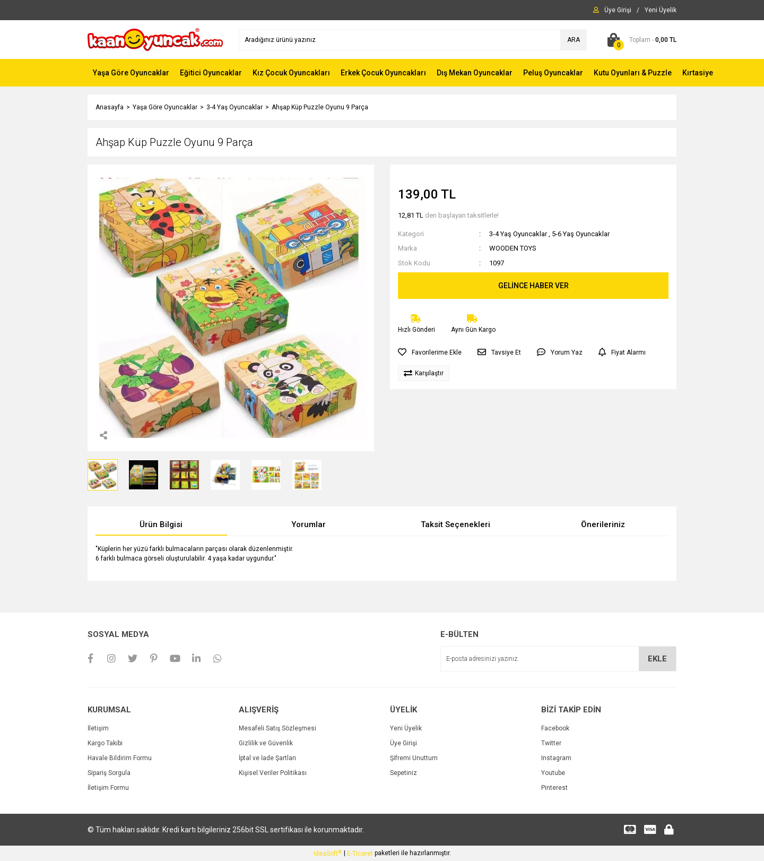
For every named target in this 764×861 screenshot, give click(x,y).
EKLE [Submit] (657, 659)
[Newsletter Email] (558, 659)
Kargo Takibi (105, 743)
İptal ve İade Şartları (267, 758)
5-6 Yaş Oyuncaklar (581, 234)
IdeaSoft (328, 853)
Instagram (556, 758)
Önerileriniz (603, 524)
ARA (573, 40)
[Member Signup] (660, 10)
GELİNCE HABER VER (533, 285)
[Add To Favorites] (430, 352)
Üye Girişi (403, 743)
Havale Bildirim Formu (120, 758)
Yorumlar (308, 524)
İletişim (98, 728)
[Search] (413, 39)
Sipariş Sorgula (109, 773)
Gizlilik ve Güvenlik (266, 743)
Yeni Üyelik (406, 728)
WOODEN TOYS (512, 248)
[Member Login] (617, 10)
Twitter (551, 743)
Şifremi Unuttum (414, 758)
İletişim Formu (108, 787)
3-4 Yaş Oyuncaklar (518, 234)
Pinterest (554, 787)
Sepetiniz (403, 773)
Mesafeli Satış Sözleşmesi (277, 728)
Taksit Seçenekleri (455, 524)
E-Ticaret (360, 853)
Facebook (555, 728)
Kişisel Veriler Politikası (273, 773)
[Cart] (639, 39)
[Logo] (155, 39)
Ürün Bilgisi (161, 524)
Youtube (553, 773)
